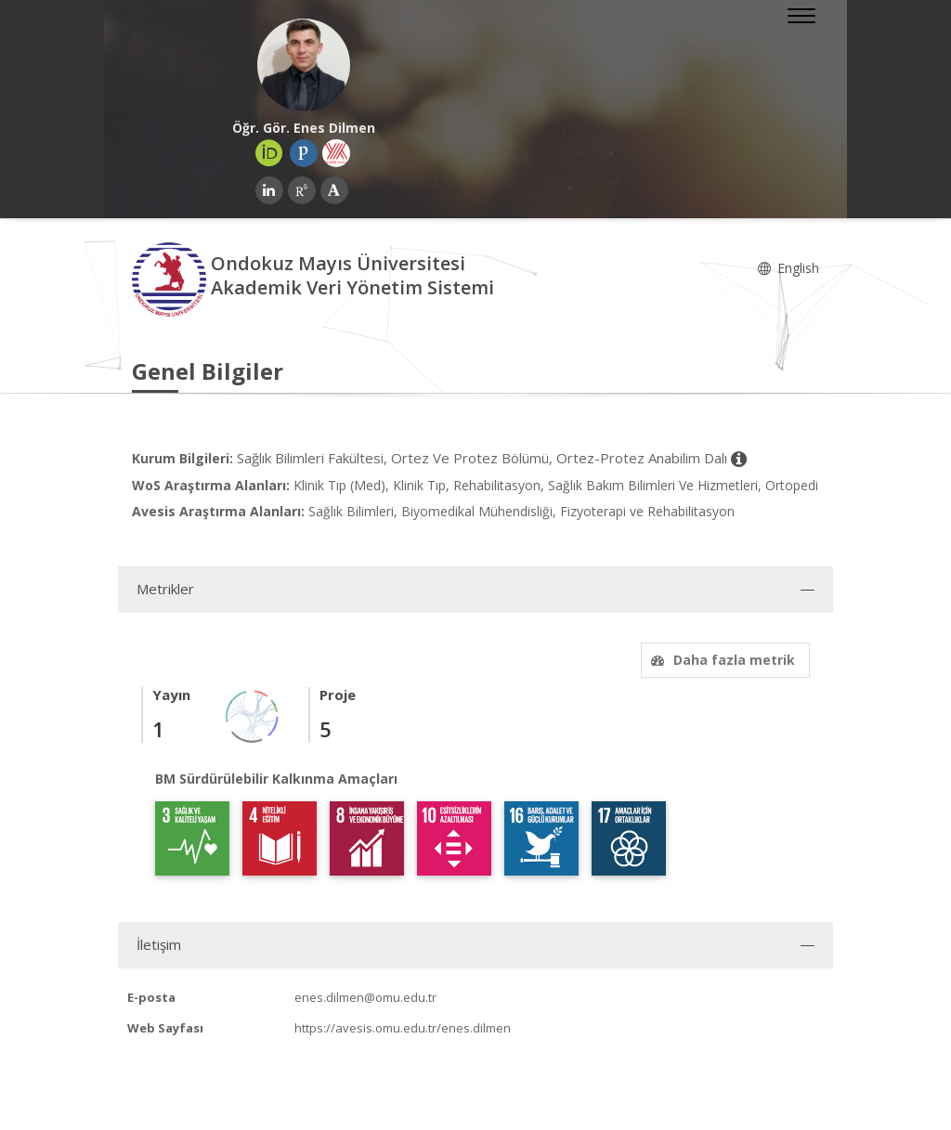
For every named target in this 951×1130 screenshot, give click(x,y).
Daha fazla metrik (720, 660)
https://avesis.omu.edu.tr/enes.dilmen (402, 1028)
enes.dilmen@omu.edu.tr (365, 997)
